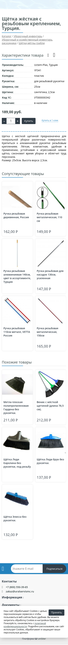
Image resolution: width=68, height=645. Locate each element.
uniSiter (42, 638)
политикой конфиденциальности (25, 625)
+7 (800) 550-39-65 (17, 587)
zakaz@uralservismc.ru (20, 591)
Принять (56, 612)
